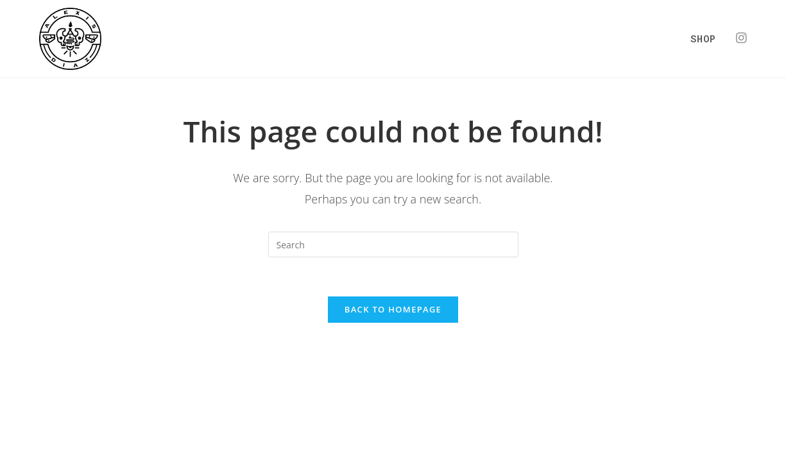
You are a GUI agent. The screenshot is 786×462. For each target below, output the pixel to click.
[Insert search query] (393, 244)
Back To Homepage (393, 309)
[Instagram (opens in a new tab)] (741, 38)
